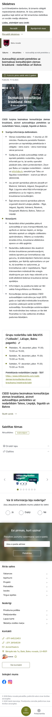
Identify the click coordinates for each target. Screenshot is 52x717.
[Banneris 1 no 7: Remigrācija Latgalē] (26, 479)
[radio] (9, 512)
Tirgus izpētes (9, 595)
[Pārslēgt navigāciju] (26, 711)
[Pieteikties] (27, 553)
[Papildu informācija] (16, 657)
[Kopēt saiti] (18, 342)
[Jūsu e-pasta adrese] (27, 544)
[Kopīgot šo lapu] (26, 451)
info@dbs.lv (17, 171)
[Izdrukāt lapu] (26, 446)
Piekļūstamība (9, 614)
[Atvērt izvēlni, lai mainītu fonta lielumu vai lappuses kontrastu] (39, 712)
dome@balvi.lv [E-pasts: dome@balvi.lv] (12, 647)
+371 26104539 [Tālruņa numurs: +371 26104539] (13, 642)
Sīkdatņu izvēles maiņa (13, 623)
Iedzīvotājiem (22, 433)
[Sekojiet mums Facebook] (4, 682)
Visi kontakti (16, 665)
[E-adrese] (7, 656)
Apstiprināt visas (38, 28)
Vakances (7, 573)
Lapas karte (8, 618)
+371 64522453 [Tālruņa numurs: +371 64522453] (13, 638)
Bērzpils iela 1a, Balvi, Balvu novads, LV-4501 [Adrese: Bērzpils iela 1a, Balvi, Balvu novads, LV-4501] (26, 651)
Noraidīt (13, 28)
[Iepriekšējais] (4, 479)
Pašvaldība (8, 586)
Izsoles (6, 590)
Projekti (6, 582)
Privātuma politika (11, 610)
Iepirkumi (7, 578)
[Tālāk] (47, 479)
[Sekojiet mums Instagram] (10, 682)
